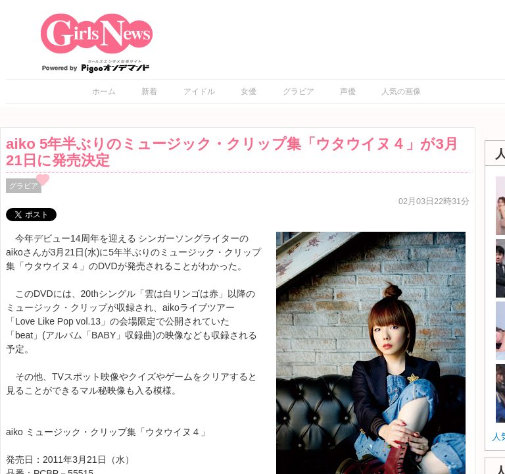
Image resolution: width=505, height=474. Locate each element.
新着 (149, 91)
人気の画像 (401, 91)
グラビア (298, 91)
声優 (348, 91)
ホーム (104, 91)
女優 (248, 91)
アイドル (199, 91)
